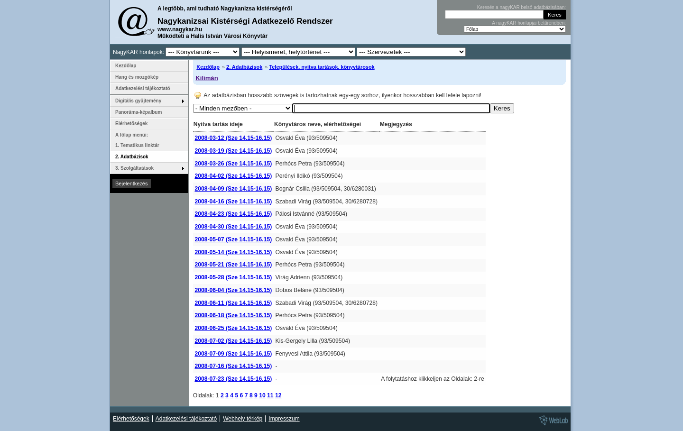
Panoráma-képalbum (138, 112)
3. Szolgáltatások (134, 168)
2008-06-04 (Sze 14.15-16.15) (233, 290)
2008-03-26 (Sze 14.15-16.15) (233, 163)
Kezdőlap (208, 67)
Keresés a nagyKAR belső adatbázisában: (521, 7)
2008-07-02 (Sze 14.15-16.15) (233, 341)
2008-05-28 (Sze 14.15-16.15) (233, 277)
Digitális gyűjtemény (138, 100)
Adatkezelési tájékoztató (142, 88)
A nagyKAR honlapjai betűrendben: (529, 23)
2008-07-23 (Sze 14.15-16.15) (233, 379)
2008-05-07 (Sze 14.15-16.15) (233, 239)
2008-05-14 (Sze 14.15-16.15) (233, 252)
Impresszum (283, 418)
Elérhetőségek (131, 123)
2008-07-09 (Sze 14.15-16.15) (233, 353)
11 (270, 395)
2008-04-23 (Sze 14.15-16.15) (233, 214)
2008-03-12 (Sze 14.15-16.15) (233, 138)
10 (262, 395)
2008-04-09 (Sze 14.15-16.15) (233, 188)
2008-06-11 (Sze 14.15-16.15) (233, 303)
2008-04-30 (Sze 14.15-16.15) (233, 226)
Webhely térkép (242, 418)
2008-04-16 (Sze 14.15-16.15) (233, 201)
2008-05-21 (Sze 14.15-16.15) (233, 264)
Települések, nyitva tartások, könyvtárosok (321, 67)
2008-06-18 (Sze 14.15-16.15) (233, 315)
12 (278, 395)
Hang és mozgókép (136, 77)
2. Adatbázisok (244, 67)
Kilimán (206, 78)
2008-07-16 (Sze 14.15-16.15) (233, 366)
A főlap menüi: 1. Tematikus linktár (137, 140)
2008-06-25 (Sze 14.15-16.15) (233, 328)
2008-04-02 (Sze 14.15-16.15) (233, 176)
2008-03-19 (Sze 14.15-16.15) (233, 150)
